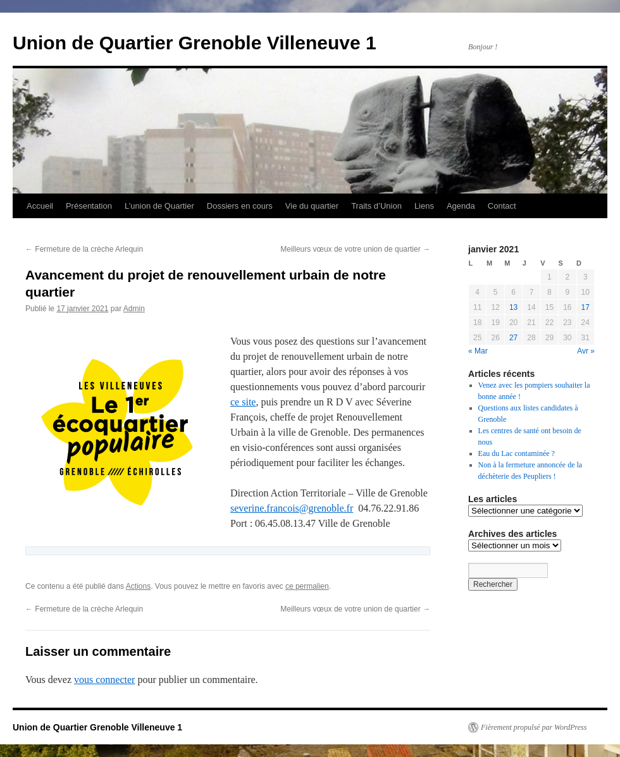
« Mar (478, 351)
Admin (134, 308)
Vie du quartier (311, 206)
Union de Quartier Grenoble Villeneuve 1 (194, 42)
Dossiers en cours (240, 206)
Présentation (89, 206)
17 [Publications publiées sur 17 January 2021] (585, 307)
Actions (138, 586)
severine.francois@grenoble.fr (291, 508)
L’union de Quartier (159, 206)
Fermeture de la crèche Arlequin (84, 249)
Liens (424, 206)
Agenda (461, 206)
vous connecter (104, 679)
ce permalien (307, 586)
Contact (502, 206)
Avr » (586, 351)
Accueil (40, 206)
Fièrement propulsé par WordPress (533, 727)
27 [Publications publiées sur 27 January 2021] (513, 337)
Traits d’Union (376, 206)
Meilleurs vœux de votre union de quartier (355, 249)
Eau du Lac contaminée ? (516, 453)
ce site (243, 402)
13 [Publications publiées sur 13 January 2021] (513, 307)
